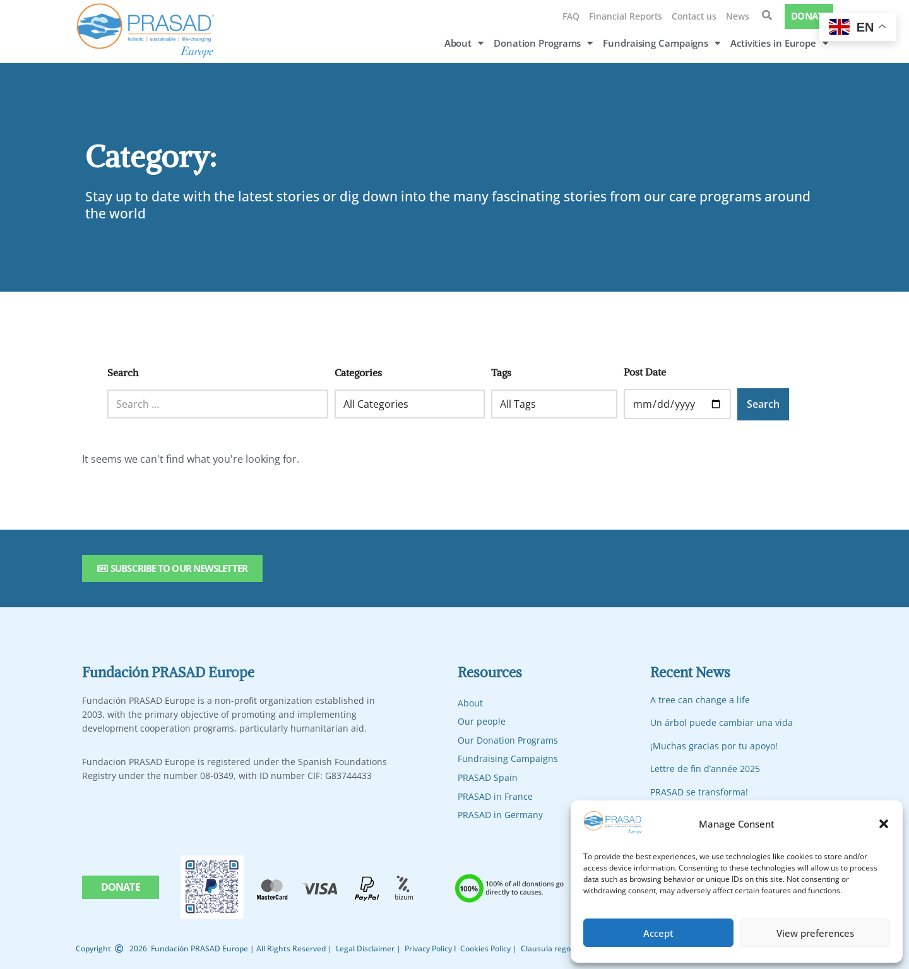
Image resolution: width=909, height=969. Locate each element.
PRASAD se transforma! (699, 792)
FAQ (570, 16)
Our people (482, 721)
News (737, 16)
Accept (658, 933)
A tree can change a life (700, 700)
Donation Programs (543, 43)
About (464, 43)
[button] (883, 823)
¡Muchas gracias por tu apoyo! (714, 746)
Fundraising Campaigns (661, 43)
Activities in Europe (779, 43)
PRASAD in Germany (500, 815)
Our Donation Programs (508, 740)
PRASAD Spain (488, 777)
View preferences (815, 933)
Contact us (694, 16)
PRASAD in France (495, 796)
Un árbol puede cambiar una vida (721, 722)
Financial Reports (625, 16)
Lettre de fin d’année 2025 (705, 769)
